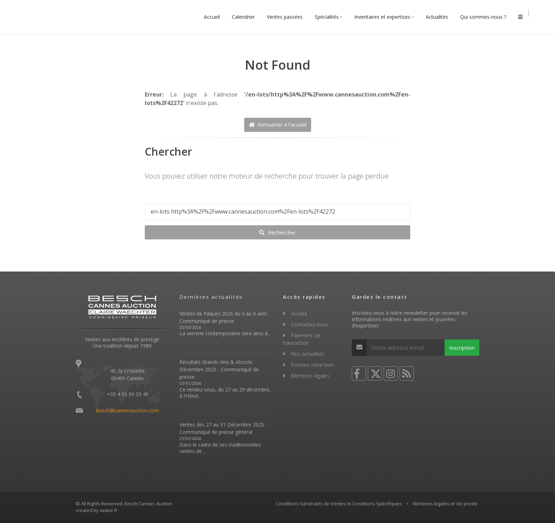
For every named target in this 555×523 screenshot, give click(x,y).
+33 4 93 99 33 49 (127, 394)
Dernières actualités (211, 296)
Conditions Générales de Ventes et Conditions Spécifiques (339, 503)
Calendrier (246, 16)
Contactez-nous (309, 324)
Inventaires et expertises (385, 16)
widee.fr (109, 510)
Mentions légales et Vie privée (445, 503)
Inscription (462, 347)
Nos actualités (307, 353)
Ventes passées (287, 16)
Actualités (440, 16)
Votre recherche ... (170, 196)
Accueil (215, 16)
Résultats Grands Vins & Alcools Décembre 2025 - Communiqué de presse (219, 369)
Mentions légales (310, 375)
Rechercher (277, 232)
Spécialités (329, 16)
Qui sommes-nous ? (486, 16)
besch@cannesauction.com (127, 410)
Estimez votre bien (312, 364)
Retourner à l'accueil (278, 124)
